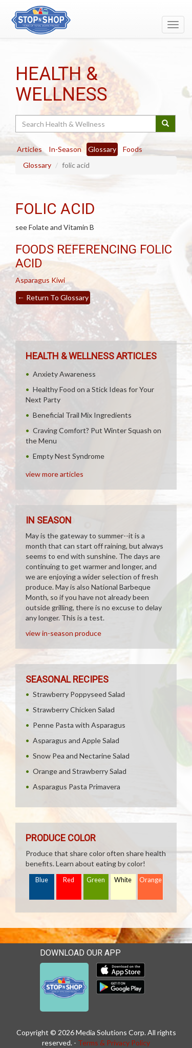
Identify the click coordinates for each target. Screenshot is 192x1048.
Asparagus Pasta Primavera (76, 786)
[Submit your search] (166, 123)
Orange (150, 880)
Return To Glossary (53, 297)
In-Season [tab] (65, 149)
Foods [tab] (132, 149)
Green (96, 880)
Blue (41, 880)
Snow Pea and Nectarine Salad (81, 755)
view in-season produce (63, 633)
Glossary (37, 165)
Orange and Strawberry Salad (79, 771)
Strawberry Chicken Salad (74, 709)
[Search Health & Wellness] (86, 123)
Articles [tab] (29, 149)
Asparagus (32, 280)
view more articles (54, 474)
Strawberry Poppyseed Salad (79, 694)
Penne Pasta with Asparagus (79, 725)
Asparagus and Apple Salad (76, 740)
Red (68, 880)
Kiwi (58, 280)
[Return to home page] (96, 20)
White (123, 880)
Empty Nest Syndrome (68, 456)
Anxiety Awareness (64, 374)
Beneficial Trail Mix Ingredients (82, 415)
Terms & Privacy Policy (114, 1042)
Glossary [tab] (102, 149)
